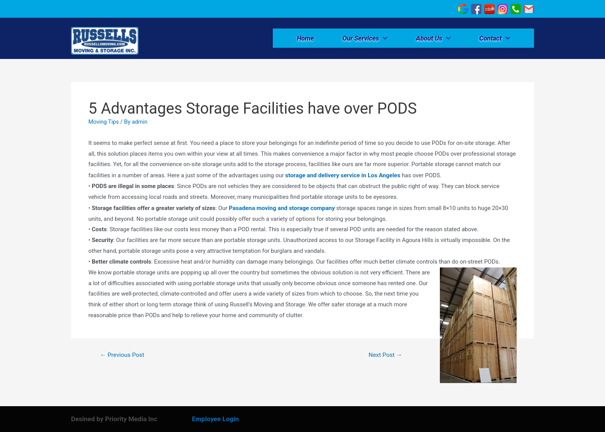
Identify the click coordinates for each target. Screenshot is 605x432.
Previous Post (123, 355)
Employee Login (215, 419)
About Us (433, 39)
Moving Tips (104, 122)
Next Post (384, 355)
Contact (494, 39)
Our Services (364, 39)
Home (305, 39)
